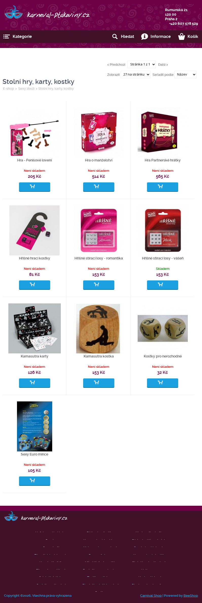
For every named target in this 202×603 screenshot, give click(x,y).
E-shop (8, 88)
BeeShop (190, 595)
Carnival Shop (151, 595)
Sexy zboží (26, 88)
